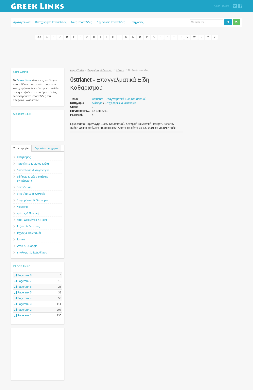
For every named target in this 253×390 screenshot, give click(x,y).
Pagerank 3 (23, 304)
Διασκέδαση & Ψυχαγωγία (33, 170)
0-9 (39, 37)
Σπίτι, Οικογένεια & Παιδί (32, 219)
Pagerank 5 (23, 292)
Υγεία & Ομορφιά (27, 246)
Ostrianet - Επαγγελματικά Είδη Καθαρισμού (119, 99)
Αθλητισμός (24, 157)
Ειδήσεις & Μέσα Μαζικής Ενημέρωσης (32, 178)
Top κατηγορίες (21, 148)
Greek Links (24, 80)
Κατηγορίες (136, 22)
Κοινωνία (22, 206)
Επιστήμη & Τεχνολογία (31, 193)
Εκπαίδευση (24, 187)
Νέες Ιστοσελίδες (81, 22)
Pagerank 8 (23, 275)
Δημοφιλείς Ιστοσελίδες (111, 22)
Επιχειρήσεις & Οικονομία (32, 200)
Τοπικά (21, 239)
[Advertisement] (126, 53)
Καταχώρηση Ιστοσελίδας (50, 22)
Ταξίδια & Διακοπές (28, 226)
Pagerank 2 (23, 309)
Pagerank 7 (23, 281)
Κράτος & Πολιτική (28, 213)
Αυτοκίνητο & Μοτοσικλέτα (33, 163)
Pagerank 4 (23, 298)
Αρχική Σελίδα (221, 5)
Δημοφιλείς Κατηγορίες (46, 148)
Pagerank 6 (23, 286)
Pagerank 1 (23, 315)
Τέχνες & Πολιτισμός (29, 232)
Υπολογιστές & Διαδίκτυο (32, 252)
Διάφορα (120, 70)
